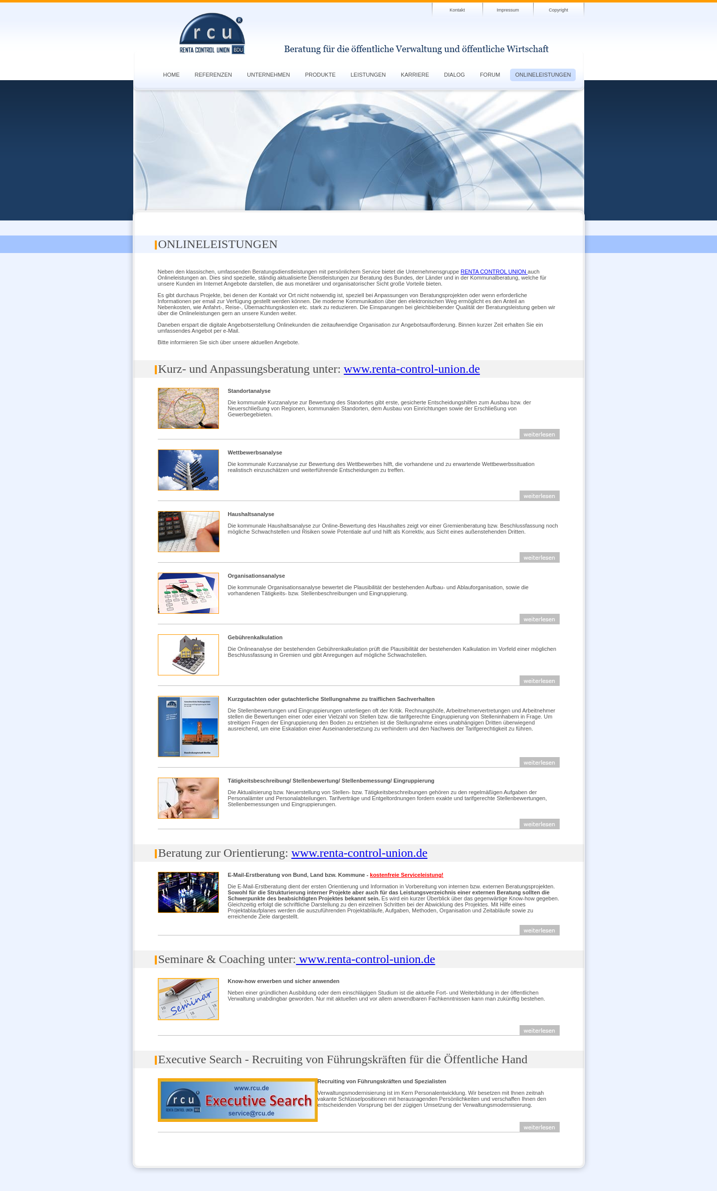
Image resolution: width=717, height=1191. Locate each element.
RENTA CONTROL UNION (494, 272)
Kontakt (457, 10)
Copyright (558, 10)
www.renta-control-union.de (412, 368)
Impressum (508, 10)
